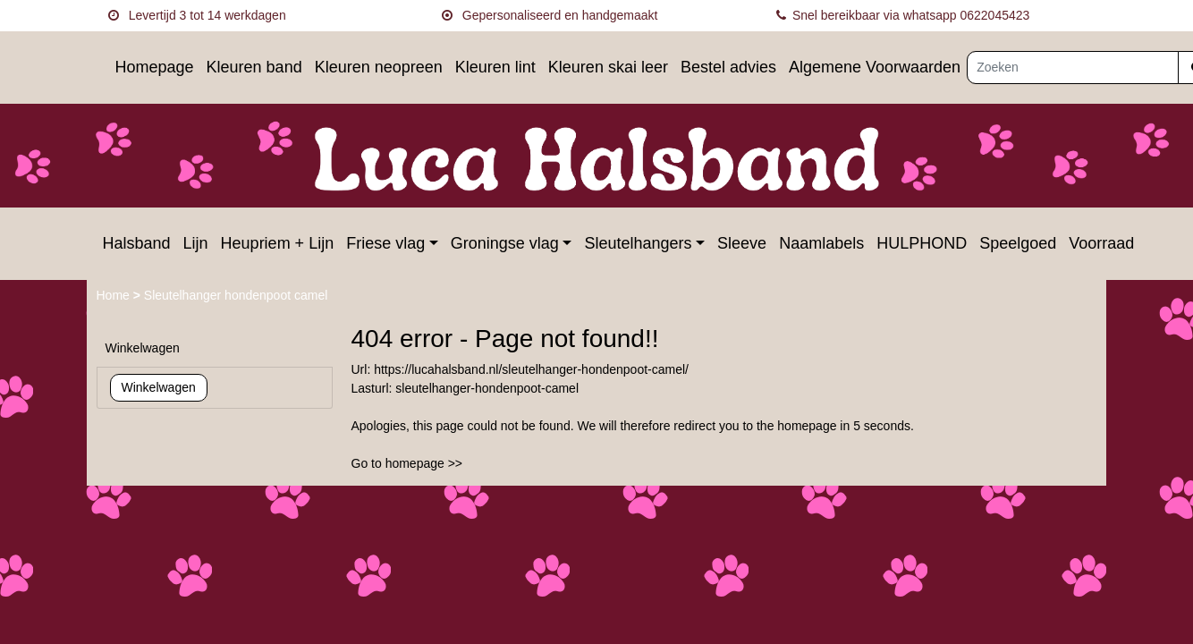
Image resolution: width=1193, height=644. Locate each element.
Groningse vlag (505, 243)
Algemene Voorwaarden (874, 67)
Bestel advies (728, 67)
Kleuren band (254, 67)
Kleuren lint (495, 67)
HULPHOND (921, 243)
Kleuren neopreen (379, 67)
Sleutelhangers (637, 243)
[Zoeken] (1073, 67)
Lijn (195, 243)
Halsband (137, 243)
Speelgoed (1017, 243)
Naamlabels (821, 243)
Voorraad (1101, 243)
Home (115, 295)
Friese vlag (385, 243)
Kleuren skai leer (608, 67)
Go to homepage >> (407, 463)
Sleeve (741, 243)
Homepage (154, 67)
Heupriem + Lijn (277, 243)
